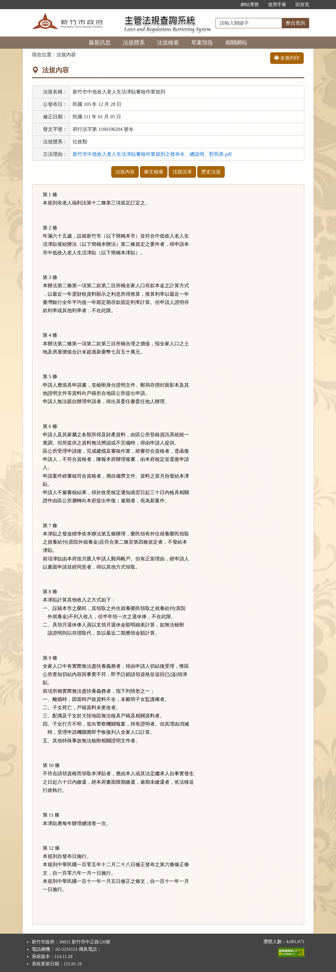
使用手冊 (277, 4)
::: (229, 4)
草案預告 (202, 43)
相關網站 (236, 43)
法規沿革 (182, 171)
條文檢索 (153, 171)
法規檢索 (168, 43)
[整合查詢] (249, 23)
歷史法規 (211, 171)
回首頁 (302, 4)
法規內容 (125, 171)
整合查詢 (295, 23)
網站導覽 (250, 4)
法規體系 (134, 43)
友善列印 (287, 58)
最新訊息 (100, 43)
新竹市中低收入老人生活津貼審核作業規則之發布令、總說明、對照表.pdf (152, 154)
